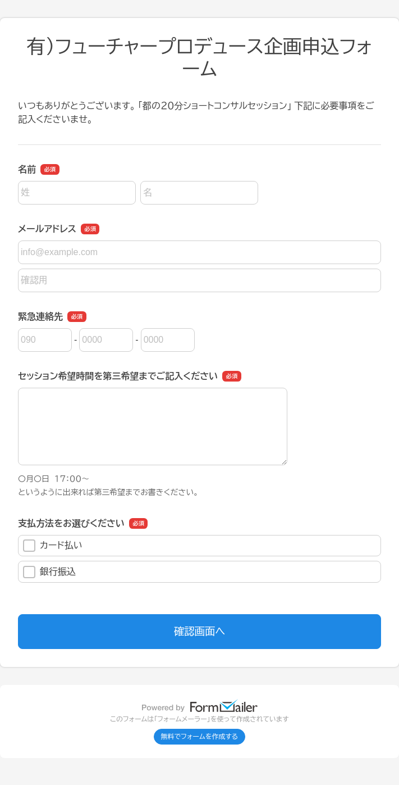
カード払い (52, 545)
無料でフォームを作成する (200, 737)
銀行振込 (49, 572)
